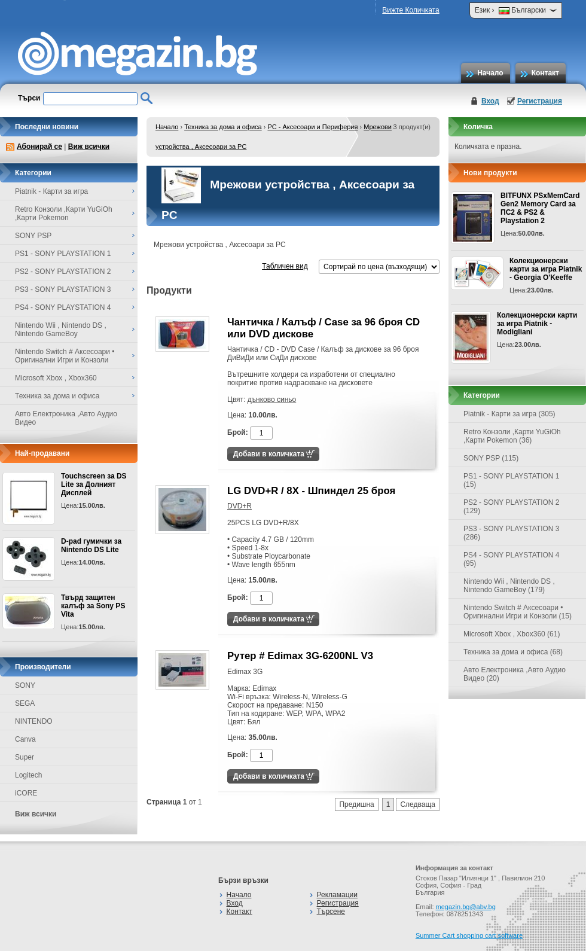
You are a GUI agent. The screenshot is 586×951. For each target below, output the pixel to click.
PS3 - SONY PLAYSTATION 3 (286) (511, 533)
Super (24, 757)
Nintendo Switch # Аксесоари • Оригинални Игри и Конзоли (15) (517, 611)
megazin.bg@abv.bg (466, 906)
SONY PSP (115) (490, 458)
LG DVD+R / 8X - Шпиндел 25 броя (311, 490)
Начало (490, 73)
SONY (25, 685)
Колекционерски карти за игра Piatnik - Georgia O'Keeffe (545, 269)
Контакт (545, 73)
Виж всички (88, 146)
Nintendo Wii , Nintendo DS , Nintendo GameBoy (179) (509, 585)
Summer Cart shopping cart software (469, 935)
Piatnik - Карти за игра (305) (509, 414)
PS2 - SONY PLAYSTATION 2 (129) (511, 506)
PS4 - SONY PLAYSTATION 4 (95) (511, 559)
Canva (25, 739)
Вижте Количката (410, 10)
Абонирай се (39, 146)
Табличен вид (284, 266)
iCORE (26, 793)
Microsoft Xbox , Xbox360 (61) (511, 634)
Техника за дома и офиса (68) (513, 652)
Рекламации (337, 895)
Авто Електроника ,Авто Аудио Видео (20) (514, 674)
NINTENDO (34, 721)
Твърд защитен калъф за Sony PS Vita (93, 605)
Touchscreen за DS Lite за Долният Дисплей (94, 484)
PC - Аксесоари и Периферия (312, 126)
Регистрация (539, 101)
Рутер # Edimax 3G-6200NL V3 (300, 656)
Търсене (331, 911)
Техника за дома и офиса (223, 126)
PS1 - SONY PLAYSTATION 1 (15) (511, 480)
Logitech (28, 775)
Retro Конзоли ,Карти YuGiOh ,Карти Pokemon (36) (512, 436)
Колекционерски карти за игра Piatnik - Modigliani (537, 323)
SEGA (25, 703)
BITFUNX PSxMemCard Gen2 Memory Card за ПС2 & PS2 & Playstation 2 (540, 208)
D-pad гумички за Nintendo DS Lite (91, 545)
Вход (490, 101)
